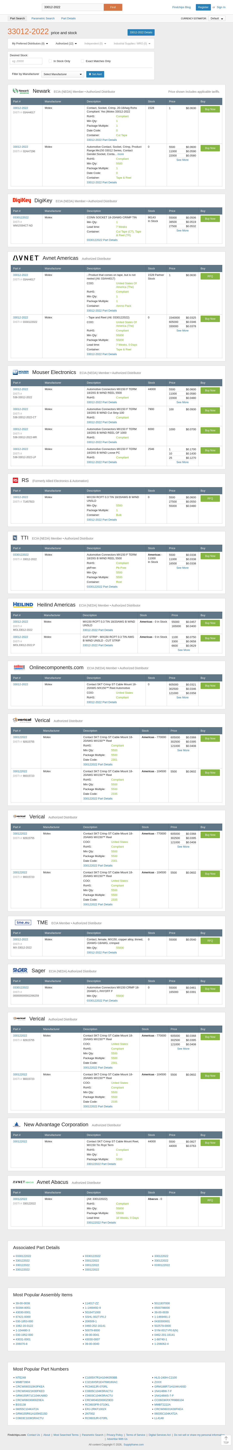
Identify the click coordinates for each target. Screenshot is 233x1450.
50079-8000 (92, 1330)
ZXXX (158, 1382)
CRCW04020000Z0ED (99, 1400)
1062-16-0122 (24, 1325)
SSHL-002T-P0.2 (95, 1316)
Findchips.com (21, 7)
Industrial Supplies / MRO (133, 44)
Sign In (221, 7)
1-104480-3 (23, 1330)
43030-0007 (92, 1339)
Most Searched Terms (66, 1434)
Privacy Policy (115, 1434)
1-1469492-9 (93, 1307)
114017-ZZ (92, 1303)
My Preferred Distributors (31, 44)
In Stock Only (59, 61)
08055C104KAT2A (27, 1409)
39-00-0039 (161, 1312)
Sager (55, 970)
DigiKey (65, 200)
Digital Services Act (160, 1434)
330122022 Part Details (98, 764)
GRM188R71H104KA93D (170, 1386)
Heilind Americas (76, 605)
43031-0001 (23, 1339)
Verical (48, 720)
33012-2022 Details (141, 32)
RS (50, 480)
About (46, 1434)
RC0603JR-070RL (96, 1418)
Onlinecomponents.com (80, 667)
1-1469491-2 (162, 1316)
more (120, 154)
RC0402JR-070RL (96, 1386)
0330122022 (21, 217)
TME (57, 922)
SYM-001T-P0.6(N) (166, 1330)
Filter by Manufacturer (25, 74)
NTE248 (21, 1377)
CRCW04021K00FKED (30, 1391)
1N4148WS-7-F (164, 1395)
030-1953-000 (24, 1321)
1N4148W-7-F (163, 1391)
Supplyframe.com (134, 1444)
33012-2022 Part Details (102, 139)
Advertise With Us (117, 1439)
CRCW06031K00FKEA (168, 1409)
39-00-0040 (92, 1343)
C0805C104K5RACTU (99, 1391)
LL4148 (159, 1418)
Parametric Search (92, 1434)
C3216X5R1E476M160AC (101, 1382)
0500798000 (162, 1307)
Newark (64, 91)
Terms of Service (135, 1434)
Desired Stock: (26, 59)
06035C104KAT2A (165, 1413)
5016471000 (93, 1312)
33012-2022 (20, 107)
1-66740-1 (160, 1339)
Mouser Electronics (77, 372)
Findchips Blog (181, 7)
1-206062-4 (161, 1343)
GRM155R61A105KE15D (31, 1413)
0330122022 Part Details (102, 240)
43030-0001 (23, 1312)
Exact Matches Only (96, 61)
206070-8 (21, 1343)
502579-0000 (162, 1325)
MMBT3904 (23, 1382)
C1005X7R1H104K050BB (101, 1377)
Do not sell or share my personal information (199, 1434)
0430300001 (162, 1321)
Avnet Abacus (57, 1182)
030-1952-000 (24, 1334)
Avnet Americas (62, 258)
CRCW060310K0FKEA (30, 1386)
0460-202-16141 (95, 1325)
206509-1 (91, 1321)
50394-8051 (23, 1307)
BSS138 (21, 1404)
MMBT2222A (162, 1404)
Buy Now (210, 109)
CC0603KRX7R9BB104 (169, 1400)
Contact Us (33, 1434)
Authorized (67, 44)
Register (203, 7)
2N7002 (90, 1413)
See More (183, 159)
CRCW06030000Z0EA (30, 1400)
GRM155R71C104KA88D (31, 1395)
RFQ (210, 276)
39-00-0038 (23, 1303)
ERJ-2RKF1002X (96, 1409)
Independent (96, 44)
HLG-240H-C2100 (165, 1377)
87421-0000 (23, 1316)
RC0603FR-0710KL (97, 1404)
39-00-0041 (92, 1334)
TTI (53, 538)
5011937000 (162, 1303)
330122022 (20, 737)
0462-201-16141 (164, 1334)
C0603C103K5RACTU (30, 1418)
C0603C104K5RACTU (99, 1395)
